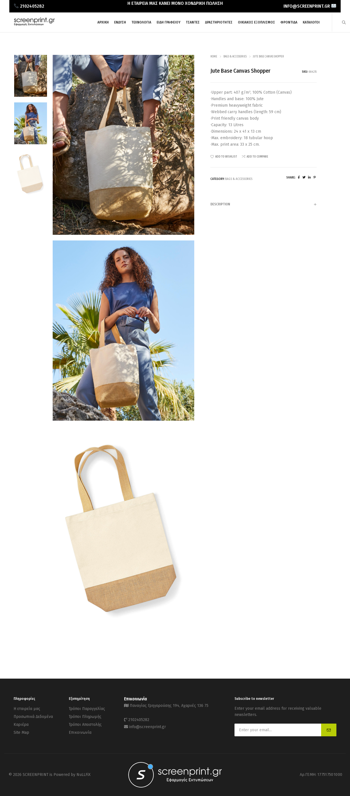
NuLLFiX (83, 774)
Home (213, 56)
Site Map (21, 729)
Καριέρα (21, 722)
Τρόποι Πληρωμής (85, 715)
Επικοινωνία (80, 729)
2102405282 (138, 718)
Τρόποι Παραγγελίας (87, 708)
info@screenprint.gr (147, 724)
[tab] (263, 204)
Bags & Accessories (235, 56)
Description (263, 204)
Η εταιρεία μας (27, 708)
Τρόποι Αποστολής (85, 722)
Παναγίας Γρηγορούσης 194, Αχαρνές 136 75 (169, 705)
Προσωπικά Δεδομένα (33, 715)
